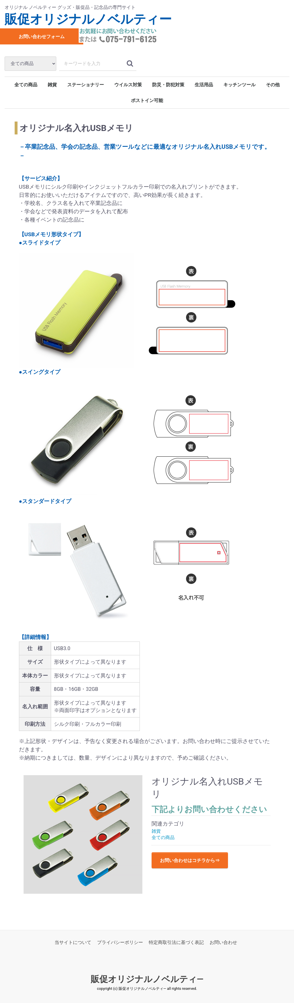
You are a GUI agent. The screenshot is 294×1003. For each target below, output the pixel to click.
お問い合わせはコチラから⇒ (190, 860)
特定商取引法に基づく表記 (176, 942)
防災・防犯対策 (168, 84)
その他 (273, 84)
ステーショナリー (85, 84)
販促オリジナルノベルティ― (147, 979)
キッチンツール (239, 84)
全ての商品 (25, 84)
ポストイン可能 (147, 100)
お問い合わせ (223, 942)
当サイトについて (73, 942)
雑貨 (52, 84)
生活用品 (204, 84)
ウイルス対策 (128, 84)
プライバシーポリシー (120, 942)
